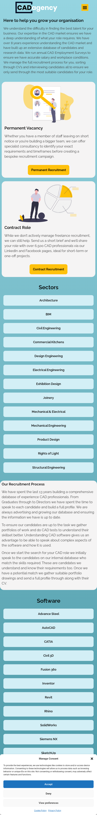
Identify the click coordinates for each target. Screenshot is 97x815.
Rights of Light (48, 453)
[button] (92, 758)
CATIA (48, 641)
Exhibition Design (48, 384)
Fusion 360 (48, 669)
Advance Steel (48, 614)
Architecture (48, 300)
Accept (48, 784)
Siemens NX (48, 739)
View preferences (48, 802)
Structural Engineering (48, 467)
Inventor (48, 683)
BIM (48, 314)
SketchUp (48, 753)
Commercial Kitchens (48, 342)
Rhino (48, 711)
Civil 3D (48, 655)
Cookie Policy (40, 810)
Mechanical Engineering (48, 425)
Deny (48, 793)
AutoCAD (48, 627)
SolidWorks (48, 725)
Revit (48, 697)
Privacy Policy (54, 810)
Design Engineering (48, 356)
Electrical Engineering (48, 370)
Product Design (48, 439)
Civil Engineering (48, 328)
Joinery (48, 398)
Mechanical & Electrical (48, 411)
